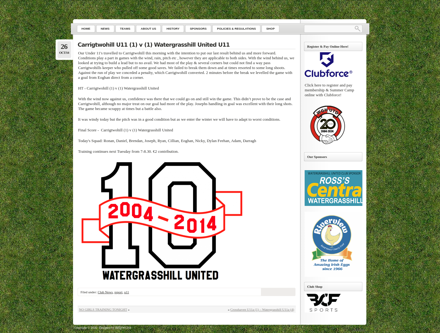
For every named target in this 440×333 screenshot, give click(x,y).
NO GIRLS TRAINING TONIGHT (103, 309)
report (118, 292)
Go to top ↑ (359, 329)
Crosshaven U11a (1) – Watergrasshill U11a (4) (262, 309)
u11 (126, 292)
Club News (105, 292)
